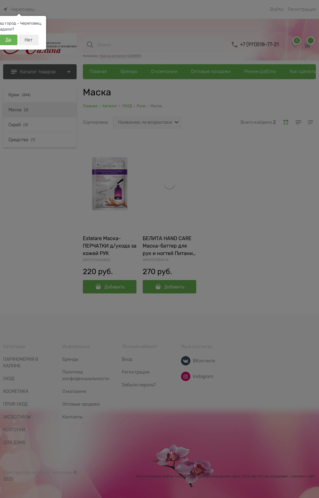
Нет (28, 39)
